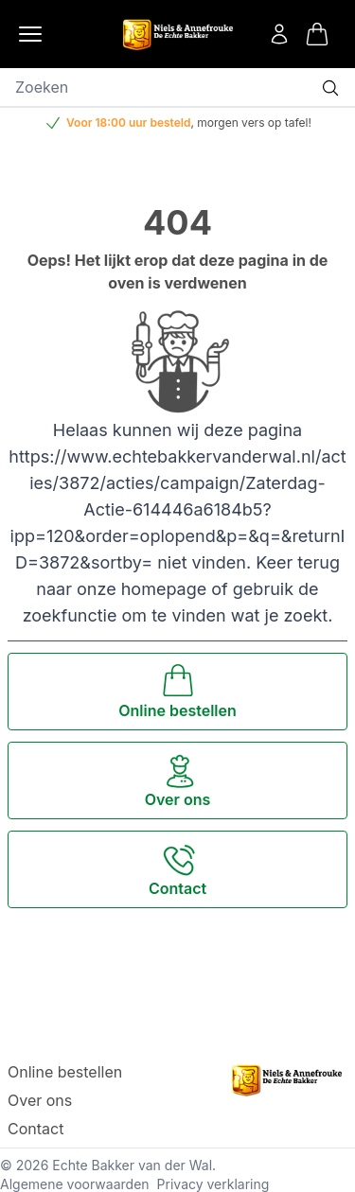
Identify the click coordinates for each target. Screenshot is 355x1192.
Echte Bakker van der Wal (132, 1165)
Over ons (40, 1100)
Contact (35, 1128)
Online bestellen (65, 1071)
